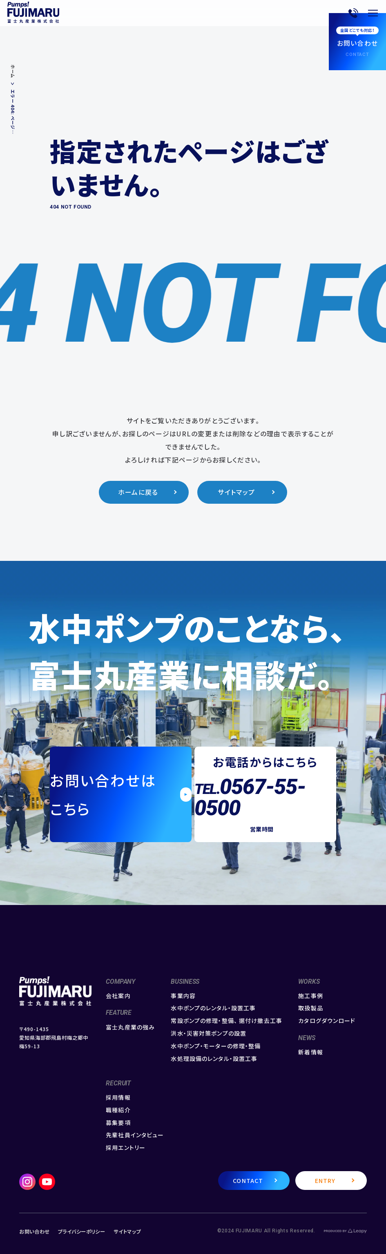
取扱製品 (310, 1008)
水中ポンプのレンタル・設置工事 (213, 1008)
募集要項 (118, 1122)
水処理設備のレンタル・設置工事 (214, 1058)
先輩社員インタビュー (135, 1135)
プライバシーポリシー (81, 1231)
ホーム (13, 71)
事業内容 (183, 995)
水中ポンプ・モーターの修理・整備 (216, 1046)
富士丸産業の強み (130, 1027)
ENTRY (325, 1180)
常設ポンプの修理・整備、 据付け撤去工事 (226, 1020)
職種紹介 (118, 1110)
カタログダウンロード (326, 1020)
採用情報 (118, 1097)
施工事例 (310, 995)
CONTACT (248, 1180)
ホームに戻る (138, 492)
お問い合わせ (34, 1231)
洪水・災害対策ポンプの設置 (208, 1033)
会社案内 (118, 995)
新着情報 (310, 1052)
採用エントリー (125, 1147)
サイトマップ (236, 492)
